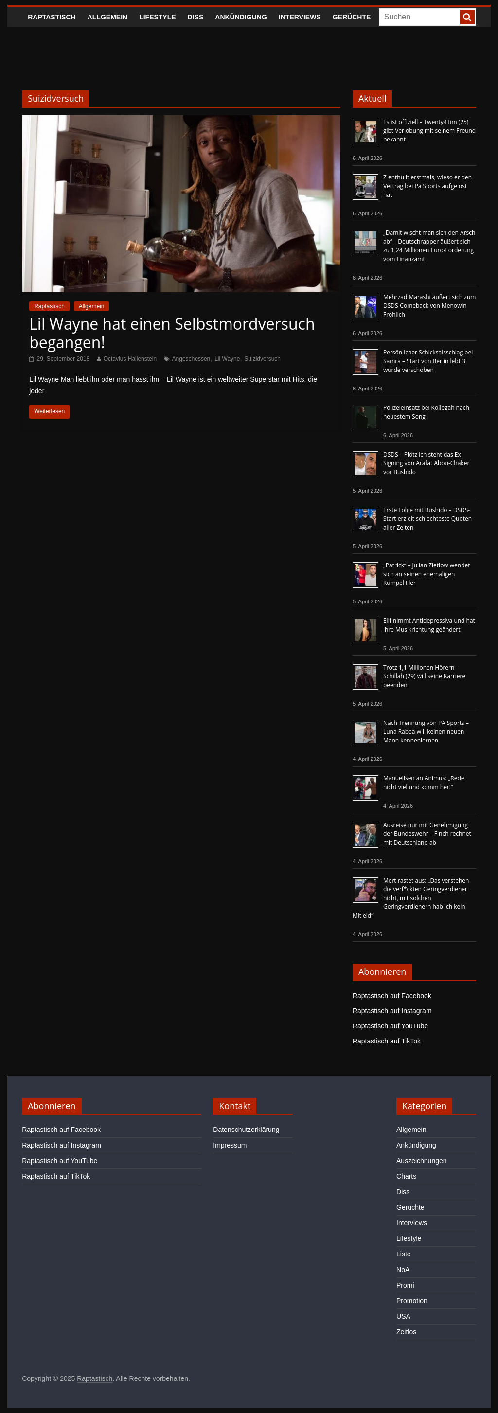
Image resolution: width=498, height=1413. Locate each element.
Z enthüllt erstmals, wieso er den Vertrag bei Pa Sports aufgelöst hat (427, 186)
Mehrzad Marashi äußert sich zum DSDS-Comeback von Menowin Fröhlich (429, 305)
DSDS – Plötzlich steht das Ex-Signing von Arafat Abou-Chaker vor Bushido (426, 463)
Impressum (230, 1145)
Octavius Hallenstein (130, 358)
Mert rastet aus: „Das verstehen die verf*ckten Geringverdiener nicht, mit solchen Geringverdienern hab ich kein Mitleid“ (411, 897)
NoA (402, 1269)
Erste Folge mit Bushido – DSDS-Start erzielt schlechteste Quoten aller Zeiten (427, 518)
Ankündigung (241, 17)
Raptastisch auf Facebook (392, 996)
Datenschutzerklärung (246, 1129)
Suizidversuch (262, 358)
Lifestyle (157, 17)
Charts (406, 1176)
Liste (403, 1254)
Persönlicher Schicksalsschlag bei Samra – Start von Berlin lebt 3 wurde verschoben (428, 361)
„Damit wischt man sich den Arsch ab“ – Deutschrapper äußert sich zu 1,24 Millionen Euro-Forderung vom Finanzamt (429, 246)
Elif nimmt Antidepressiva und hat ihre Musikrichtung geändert (429, 625)
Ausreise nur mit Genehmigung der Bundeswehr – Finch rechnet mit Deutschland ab (427, 834)
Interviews (300, 17)
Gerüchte (352, 17)
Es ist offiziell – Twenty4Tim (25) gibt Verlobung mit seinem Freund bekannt (429, 130)
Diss (196, 17)
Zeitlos (406, 1332)
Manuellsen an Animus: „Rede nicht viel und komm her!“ (423, 782)
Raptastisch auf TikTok (387, 1041)
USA (403, 1316)
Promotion (411, 1301)
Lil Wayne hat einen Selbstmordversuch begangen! (172, 333)
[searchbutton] (467, 17)
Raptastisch (52, 17)
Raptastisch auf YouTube (390, 1026)
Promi (405, 1285)
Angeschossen (191, 358)
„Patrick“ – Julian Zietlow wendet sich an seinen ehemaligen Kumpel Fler (426, 574)
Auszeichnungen (421, 1161)
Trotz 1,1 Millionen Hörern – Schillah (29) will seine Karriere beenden (424, 676)
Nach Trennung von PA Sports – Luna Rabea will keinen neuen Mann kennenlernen (426, 731)
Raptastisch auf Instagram (392, 1011)
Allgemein (107, 17)
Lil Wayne (227, 358)
